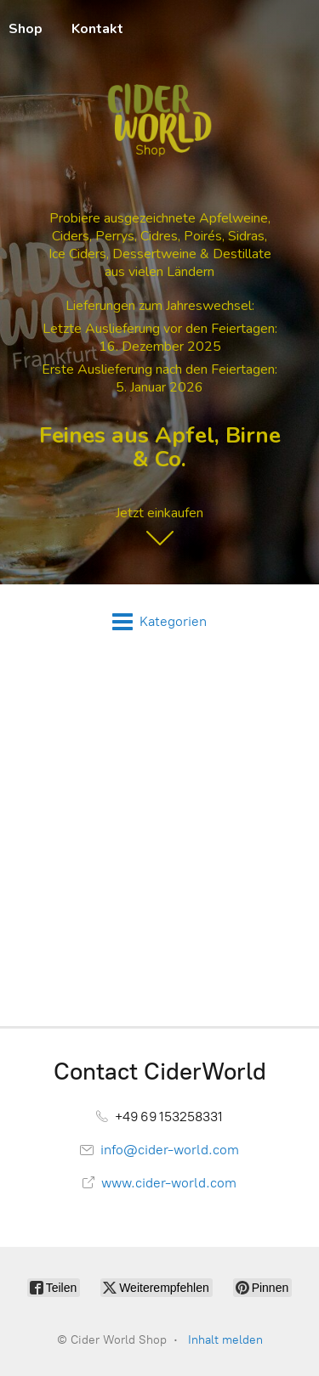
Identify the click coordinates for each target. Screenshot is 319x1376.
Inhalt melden (225, 1340)
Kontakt (97, 29)
